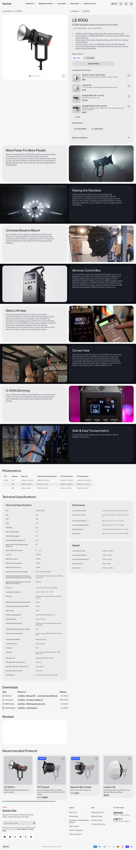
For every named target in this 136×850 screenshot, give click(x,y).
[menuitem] (31, 4)
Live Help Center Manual (47, 696)
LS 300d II (9, 787)
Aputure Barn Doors (80, 787)
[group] (123, 813)
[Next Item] (63, 76)
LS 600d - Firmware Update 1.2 (30, 700)
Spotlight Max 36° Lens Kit (93, 96)
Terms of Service (22, 829)
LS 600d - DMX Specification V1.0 (31, 704)
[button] (131, 3)
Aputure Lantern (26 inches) (93, 75)
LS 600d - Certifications (27, 708)
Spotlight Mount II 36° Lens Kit (94, 106)
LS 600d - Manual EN (26, 696)
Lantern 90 (86, 85)
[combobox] (120, 3)
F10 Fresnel (43, 787)
